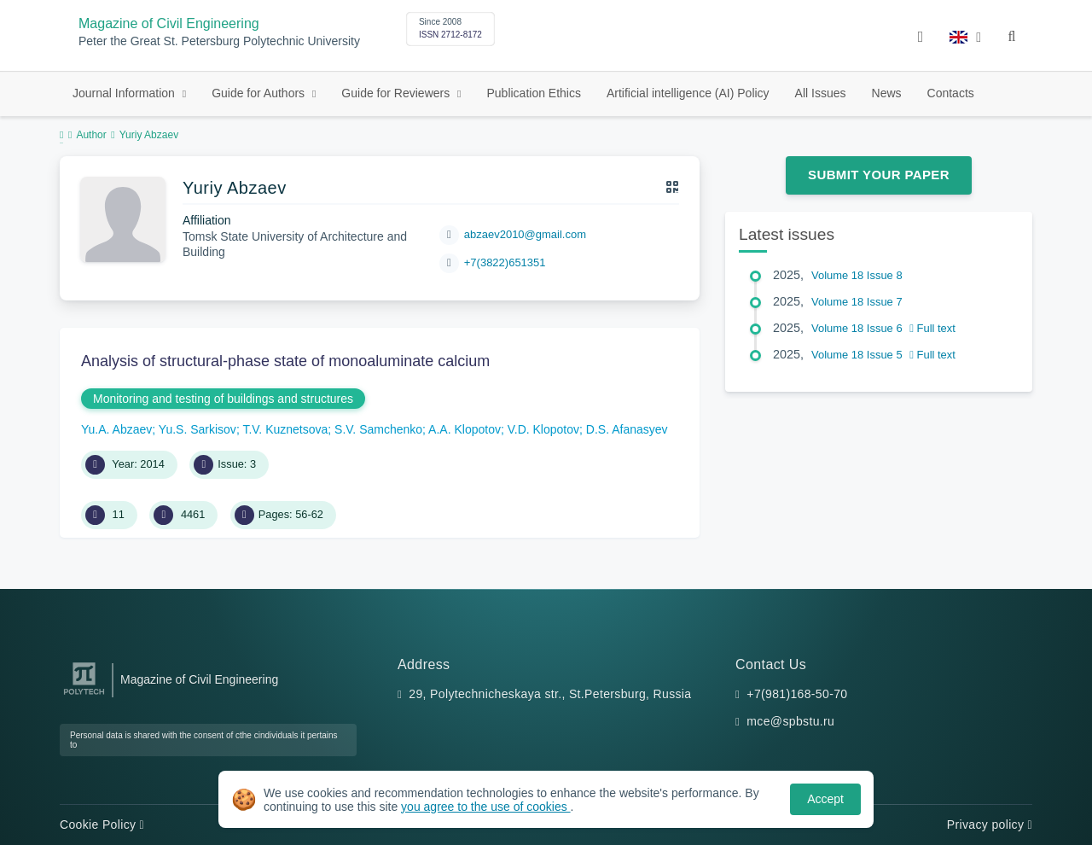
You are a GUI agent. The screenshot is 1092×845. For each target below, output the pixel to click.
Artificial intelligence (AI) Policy (688, 93)
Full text (932, 328)
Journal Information (125, 93)
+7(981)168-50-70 (796, 694)
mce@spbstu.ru (790, 721)
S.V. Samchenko (378, 429)
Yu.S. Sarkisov (197, 429)
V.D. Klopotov (543, 429)
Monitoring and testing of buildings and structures (223, 398)
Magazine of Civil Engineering (168, 23)
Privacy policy (989, 824)
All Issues (820, 93)
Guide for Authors (260, 93)
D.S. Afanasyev (627, 429)
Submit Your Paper (879, 174)
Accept (825, 799)
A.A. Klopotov (464, 429)
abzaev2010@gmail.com (525, 234)
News (887, 93)
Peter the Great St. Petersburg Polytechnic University (219, 41)
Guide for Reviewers (397, 93)
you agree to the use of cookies (485, 806)
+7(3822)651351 (505, 262)
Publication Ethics (533, 93)
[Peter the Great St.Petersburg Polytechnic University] (84, 695)
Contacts (950, 93)
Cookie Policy (102, 824)
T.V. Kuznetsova (285, 429)
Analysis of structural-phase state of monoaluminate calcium (285, 361)
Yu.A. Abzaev (116, 429)
